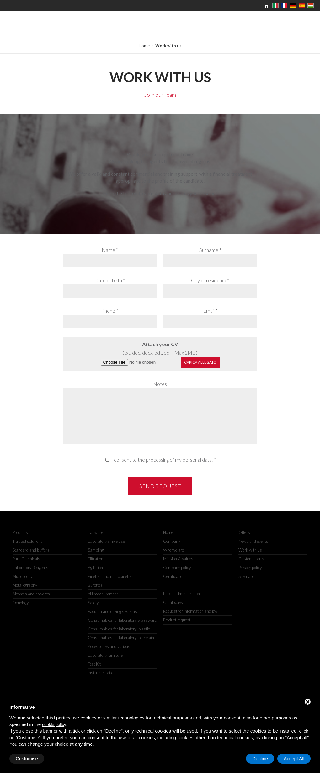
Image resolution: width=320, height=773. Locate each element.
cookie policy (54, 724)
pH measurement (103, 593)
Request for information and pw (190, 611)
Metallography (25, 585)
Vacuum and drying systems (112, 611)
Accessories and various (109, 646)
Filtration (95, 558)
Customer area (251, 558)
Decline (260, 758)
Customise (27, 758)
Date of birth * (109, 280)
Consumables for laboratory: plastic (119, 628)
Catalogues (173, 602)
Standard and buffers (31, 550)
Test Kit (94, 664)
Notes (160, 384)
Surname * (210, 250)
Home (144, 45)
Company (171, 541)
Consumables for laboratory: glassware (122, 620)
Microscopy (22, 576)
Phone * (109, 311)
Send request (160, 486)
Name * (110, 250)
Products (20, 532)
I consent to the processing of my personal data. (162, 460)
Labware (95, 532)
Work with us (250, 550)
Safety (93, 602)
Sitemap (245, 576)
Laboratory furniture (105, 655)
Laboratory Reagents (30, 567)
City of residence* (210, 280)
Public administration (181, 593)
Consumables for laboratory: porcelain (121, 637)
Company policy (177, 567)
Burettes (95, 585)
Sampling (96, 550)
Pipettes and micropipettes (111, 576)
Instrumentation (101, 672)
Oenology (21, 602)
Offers (244, 532)
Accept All (294, 758)
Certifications (175, 576)
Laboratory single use (106, 541)
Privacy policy (250, 567)
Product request (176, 619)
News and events (253, 541)
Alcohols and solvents (31, 593)
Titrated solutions (28, 541)
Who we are (173, 550)
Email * (210, 311)
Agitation (95, 567)
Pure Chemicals (26, 558)
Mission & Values (178, 558)
